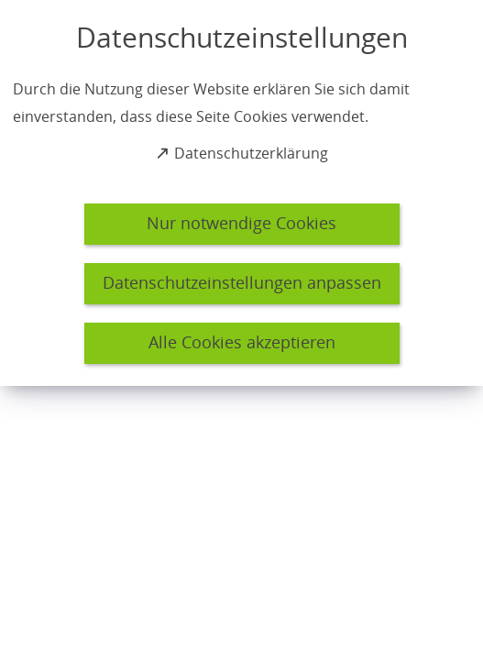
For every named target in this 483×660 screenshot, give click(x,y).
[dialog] (241, 193)
